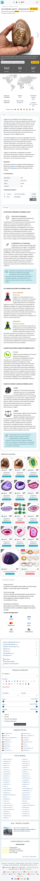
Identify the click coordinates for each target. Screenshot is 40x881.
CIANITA (25, 771)
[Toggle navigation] (37, 2)
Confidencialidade (19, 863)
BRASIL (7, 735)
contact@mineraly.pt (14, 869)
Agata (33, 99)
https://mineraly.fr (26, 869)
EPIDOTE (6, 778)
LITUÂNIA (26, 739)
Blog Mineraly (7, 867)
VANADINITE (26, 815)
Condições (3, 863)
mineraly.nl (22, 874)
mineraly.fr (7, 871)
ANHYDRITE (26, 763)
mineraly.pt (31, 874)
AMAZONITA (7, 761)
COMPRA (33, 9)
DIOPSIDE (7, 776)
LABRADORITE (27, 790)
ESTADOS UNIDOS (28, 748)
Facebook (15, 867)
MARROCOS (7, 741)
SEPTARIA (7, 811)
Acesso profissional (14, 865)
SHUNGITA (26, 811)
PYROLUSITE (7, 803)
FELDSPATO (26, 780)
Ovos (16, 6)
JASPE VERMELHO (28, 788)
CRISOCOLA (26, 773)
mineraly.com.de (29, 871)
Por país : (23, 693)
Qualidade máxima (9, 661)
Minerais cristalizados (11, 646)
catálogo (5, 6)
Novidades (6, 659)
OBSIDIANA (7, 799)
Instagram (22, 867)
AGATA (25, 759)
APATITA (6, 765)
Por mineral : (5, 693)
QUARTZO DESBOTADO (29, 805)
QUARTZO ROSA (8, 807)
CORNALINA (7, 773)
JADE (6, 786)
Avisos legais (11, 863)
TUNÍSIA (6, 748)
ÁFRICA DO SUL (8, 750)
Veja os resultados (20, 724)
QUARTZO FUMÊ (8, 805)
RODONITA (26, 807)
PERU (25, 744)
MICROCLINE (27, 796)
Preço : (4, 699)
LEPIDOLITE (7, 792)
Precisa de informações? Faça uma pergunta (12, 62)
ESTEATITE (7, 780)
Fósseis (6, 651)
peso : (4, 704)
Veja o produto (7, 476)
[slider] (3, 701)
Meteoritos (7, 655)
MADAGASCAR (27, 741)
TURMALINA (7, 815)
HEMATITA (26, 784)
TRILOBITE (26, 813)
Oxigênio (9, 194)
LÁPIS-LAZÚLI (27, 792)
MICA (5, 796)
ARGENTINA (26, 733)
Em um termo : (6, 687)
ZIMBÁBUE (26, 750)
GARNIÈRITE (26, 782)
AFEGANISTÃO (8, 733)
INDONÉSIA (7, 739)
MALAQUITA (26, 794)
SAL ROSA (26, 809)
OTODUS (6, 801)
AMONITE (7, 763)
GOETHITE (7, 784)
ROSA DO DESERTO (9, 809)
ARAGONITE (26, 765)
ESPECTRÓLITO (27, 778)
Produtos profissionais (11, 663)
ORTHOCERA (26, 799)
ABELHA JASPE (8, 759)
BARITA (25, 767)
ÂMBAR (6, 817)
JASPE (25, 786)
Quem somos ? (28, 863)
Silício (8, 196)
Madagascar (20, 102)
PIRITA (25, 801)
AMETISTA (26, 761)
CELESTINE (7, 771)
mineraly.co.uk (17, 871)
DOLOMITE (26, 776)
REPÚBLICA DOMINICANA (10, 737)
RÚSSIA (25, 746)
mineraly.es (13, 874)
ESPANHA (26, 737)
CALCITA (7, 769)
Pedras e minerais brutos (11, 642)
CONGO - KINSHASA (28, 735)
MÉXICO (6, 744)
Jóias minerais (8, 653)
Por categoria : (6, 673)
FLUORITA (7, 782)
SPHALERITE (7, 813)
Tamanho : (5, 709)
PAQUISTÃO (7, 746)
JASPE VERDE (8, 788)
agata (4, 470)
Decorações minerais (10, 644)
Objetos (6, 649)
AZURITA (6, 767)
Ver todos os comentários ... (29, 856)
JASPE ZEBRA (8, 790)
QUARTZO (26, 803)
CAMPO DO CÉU (27, 769)
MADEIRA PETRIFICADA (10, 794)
